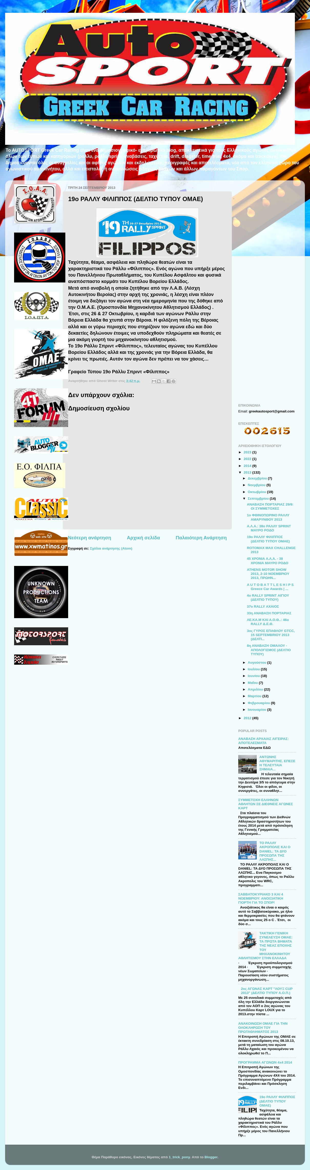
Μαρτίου (255, 696)
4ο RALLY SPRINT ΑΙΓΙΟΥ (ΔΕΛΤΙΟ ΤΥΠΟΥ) (268, 598)
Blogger (210, 1157)
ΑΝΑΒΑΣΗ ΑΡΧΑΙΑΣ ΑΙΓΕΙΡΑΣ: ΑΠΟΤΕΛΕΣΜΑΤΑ (263, 741)
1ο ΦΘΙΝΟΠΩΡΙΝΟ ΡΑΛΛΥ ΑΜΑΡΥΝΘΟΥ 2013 (268, 517)
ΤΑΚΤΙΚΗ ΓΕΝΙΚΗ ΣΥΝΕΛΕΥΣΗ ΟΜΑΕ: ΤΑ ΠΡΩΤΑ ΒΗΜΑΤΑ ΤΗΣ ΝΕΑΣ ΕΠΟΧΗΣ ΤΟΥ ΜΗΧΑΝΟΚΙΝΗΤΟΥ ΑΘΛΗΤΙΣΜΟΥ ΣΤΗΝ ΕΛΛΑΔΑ (265, 945)
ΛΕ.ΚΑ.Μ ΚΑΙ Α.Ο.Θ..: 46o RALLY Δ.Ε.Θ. (268, 622)
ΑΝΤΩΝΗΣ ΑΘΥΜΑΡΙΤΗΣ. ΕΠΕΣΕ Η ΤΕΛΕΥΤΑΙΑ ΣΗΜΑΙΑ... (277, 763)
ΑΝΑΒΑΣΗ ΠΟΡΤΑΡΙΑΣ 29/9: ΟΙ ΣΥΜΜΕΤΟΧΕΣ (270, 506)
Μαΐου (253, 683)
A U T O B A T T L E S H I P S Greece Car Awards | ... (270, 587)
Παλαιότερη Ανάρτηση (201, 537)
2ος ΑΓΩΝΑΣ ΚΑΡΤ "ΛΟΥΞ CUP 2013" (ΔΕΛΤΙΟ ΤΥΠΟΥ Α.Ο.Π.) (266, 991)
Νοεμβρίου (257, 485)
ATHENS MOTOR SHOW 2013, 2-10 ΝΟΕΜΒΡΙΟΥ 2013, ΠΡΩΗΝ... (268, 574)
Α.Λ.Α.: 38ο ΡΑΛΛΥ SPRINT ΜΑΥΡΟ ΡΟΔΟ (269, 528)
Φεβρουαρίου (259, 703)
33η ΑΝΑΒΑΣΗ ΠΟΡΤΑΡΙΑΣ (269, 613)
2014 (248, 466)
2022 (248, 459)
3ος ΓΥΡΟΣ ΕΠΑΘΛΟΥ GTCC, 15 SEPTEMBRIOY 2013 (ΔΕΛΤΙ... (271, 635)
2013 (248, 472)
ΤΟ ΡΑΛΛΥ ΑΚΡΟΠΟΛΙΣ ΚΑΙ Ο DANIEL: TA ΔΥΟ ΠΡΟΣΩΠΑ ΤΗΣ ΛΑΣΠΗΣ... (274, 851)
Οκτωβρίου (257, 492)
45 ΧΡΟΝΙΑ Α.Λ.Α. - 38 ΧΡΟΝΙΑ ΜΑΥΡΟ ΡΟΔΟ (267, 561)
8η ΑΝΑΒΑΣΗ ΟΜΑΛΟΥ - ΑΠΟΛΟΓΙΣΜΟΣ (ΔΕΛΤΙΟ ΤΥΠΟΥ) (269, 650)
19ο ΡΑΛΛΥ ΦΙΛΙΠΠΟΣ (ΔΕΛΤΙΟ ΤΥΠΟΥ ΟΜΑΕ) (268, 539)
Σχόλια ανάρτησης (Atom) (111, 548)
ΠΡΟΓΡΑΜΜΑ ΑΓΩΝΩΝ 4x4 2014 (265, 1062)
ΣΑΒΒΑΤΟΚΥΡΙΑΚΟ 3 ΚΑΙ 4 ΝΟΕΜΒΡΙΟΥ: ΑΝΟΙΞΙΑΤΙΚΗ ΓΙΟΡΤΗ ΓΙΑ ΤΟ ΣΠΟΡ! (260, 898)
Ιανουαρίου (257, 710)
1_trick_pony (179, 1157)
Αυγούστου (257, 662)
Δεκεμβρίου (258, 478)
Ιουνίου (254, 676)
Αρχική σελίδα (143, 537)
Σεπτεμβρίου (259, 498)
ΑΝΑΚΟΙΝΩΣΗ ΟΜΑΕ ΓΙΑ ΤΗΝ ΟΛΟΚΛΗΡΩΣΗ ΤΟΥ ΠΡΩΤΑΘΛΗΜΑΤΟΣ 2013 (262, 1028)
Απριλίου (256, 689)
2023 (248, 452)
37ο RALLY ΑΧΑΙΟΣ (263, 606)
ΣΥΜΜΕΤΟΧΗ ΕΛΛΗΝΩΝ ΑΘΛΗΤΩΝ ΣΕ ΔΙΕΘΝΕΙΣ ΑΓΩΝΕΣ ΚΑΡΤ (265, 804)
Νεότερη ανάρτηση (89, 537)
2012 (248, 718)
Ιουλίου (254, 669)
